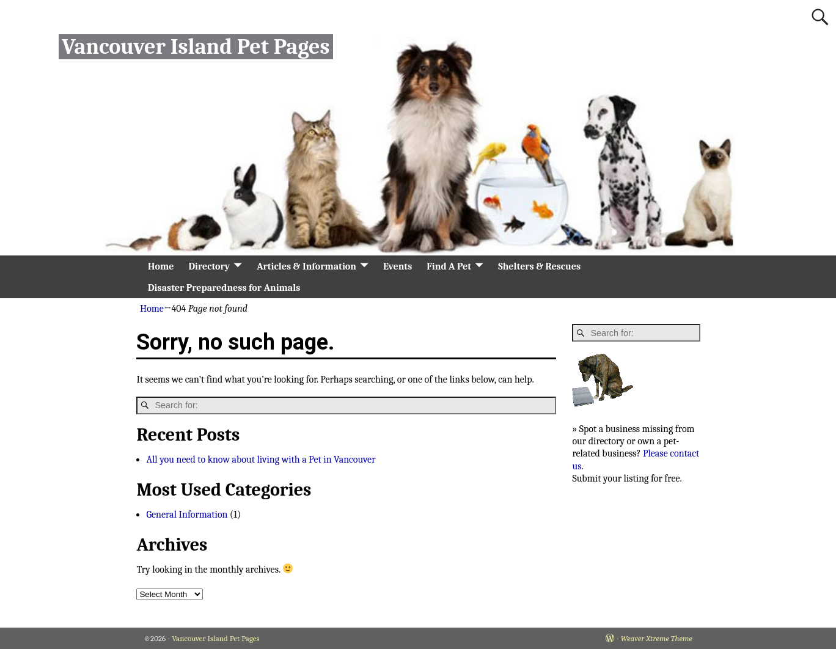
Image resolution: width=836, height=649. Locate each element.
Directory (209, 266)
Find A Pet (449, 266)
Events (397, 266)
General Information (186, 514)
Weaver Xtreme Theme (656, 638)
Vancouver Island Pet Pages (195, 46)
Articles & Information (306, 266)
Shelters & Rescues (539, 266)
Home (161, 266)
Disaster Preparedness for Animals (224, 287)
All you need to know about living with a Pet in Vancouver (260, 459)
